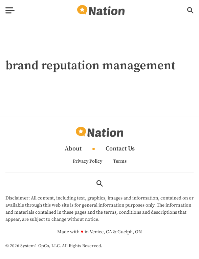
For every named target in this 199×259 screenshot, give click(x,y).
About (73, 148)
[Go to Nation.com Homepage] (101, 10)
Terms (120, 161)
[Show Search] (190, 10)
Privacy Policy (87, 161)
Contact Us (120, 148)
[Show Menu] (10, 10)
